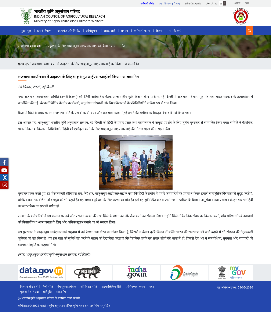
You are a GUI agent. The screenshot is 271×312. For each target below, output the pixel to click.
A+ (208, 3)
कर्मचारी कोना (142, 30)
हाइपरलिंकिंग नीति (111, 286)
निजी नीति (47, 286)
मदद (151, 286)
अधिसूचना (92, 30)
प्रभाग (124, 30)
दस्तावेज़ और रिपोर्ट (68, 30)
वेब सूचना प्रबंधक (66, 286)
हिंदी (247, 3)
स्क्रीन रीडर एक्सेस (193, 3)
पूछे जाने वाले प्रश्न (29, 292)
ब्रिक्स (159, 30)
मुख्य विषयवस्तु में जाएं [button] (169, 3)
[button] (249, 30)
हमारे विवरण (44, 30)
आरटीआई (109, 30)
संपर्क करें (175, 30)
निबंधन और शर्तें (28, 286)
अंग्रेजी (237, 3)
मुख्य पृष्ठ (26, 30)
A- (216, 3)
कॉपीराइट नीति (88, 286)
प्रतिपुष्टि (47, 292)
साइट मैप (61, 292)
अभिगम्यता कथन (135, 286)
